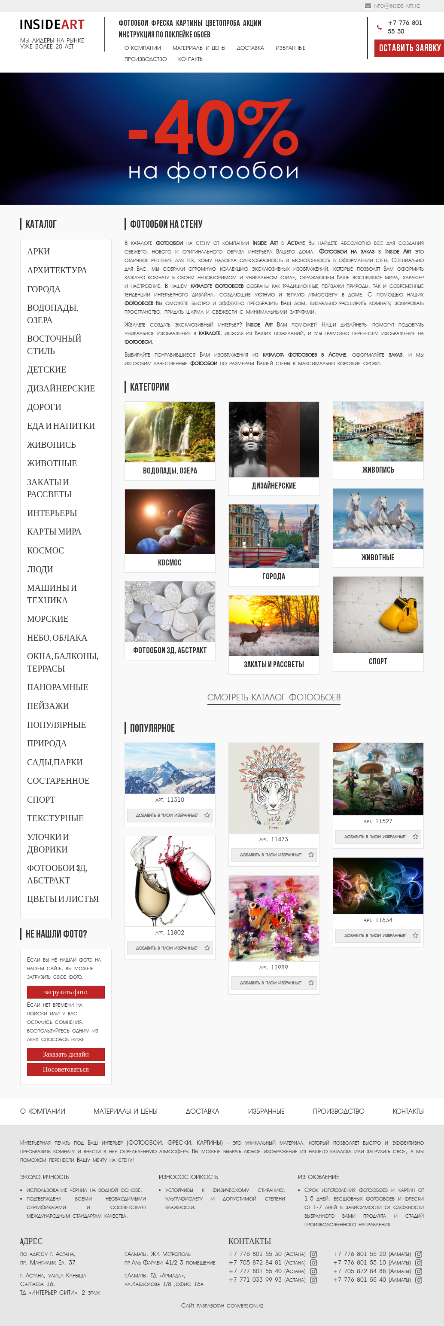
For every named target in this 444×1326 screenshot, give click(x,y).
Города (44, 289)
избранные (266, 1111)
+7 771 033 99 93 (255, 1280)
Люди (40, 570)
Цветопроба (222, 24)
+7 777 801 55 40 (255, 1271)
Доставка (250, 48)
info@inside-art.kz (397, 6)
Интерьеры (52, 513)
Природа (47, 744)
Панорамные (57, 687)
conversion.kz (245, 1305)
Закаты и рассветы (274, 665)
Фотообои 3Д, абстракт (170, 651)
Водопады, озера (170, 471)
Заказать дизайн (66, 1054)
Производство (146, 59)
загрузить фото (66, 992)
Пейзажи (48, 706)
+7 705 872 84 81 (255, 1262)
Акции (252, 24)
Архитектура (57, 271)
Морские (48, 619)
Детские (46, 370)
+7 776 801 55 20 (359, 1254)
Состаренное (58, 781)
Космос (45, 551)
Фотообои (133, 24)
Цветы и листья (63, 899)
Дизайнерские (61, 389)
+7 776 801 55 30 (398, 27)
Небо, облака (57, 638)
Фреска (162, 24)
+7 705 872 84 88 (359, 1271)
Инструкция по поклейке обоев (164, 35)
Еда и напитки (61, 426)
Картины (189, 24)
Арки (38, 252)
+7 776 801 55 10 (359, 1262)
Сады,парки (55, 763)
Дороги (44, 407)
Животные (52, 463)
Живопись (51, 445)
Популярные (56, 725)
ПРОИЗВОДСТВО (339, 1111)
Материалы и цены (199, 48)
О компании (143, 48)
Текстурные (55, 818)
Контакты (191, 59)
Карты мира (54, 532)
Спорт (41, 800)
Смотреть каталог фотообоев (274, 698)
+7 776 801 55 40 (361, 1280)
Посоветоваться (66, 1069)
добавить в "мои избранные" (173, 815)
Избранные (291, 48)
